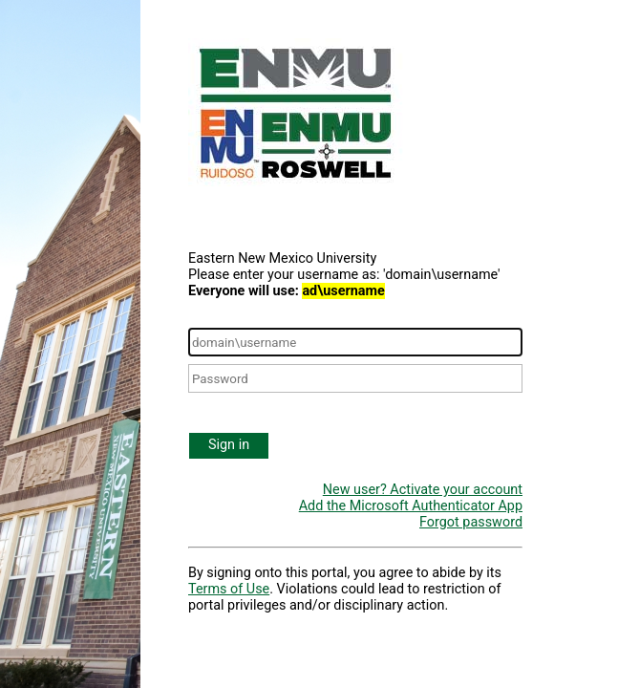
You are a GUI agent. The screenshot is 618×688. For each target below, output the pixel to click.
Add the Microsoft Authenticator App (410, 506)
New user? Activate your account (422, 490)
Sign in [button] (228, 445)
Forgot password (470, 522)
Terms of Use (228, 589)
